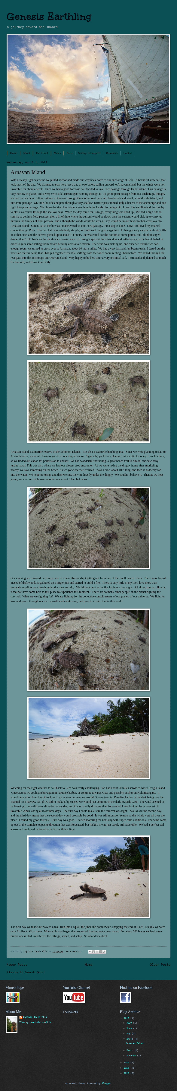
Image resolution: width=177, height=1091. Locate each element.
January (132, 1055)
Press (69, 152)
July (130, 1023)
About (26, 152)
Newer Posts (17, 965)
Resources (112, 152)
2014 (127, 1062)
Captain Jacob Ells (35, 1017)
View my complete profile (35, 1022)
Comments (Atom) (35, 972)
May (129, 1033)
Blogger (106, 1083)
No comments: (74, 951)
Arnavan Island (28, 172)
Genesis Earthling (49, 16)
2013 (127, 1068)
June (130, 1028)
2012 (127, 1073)
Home (13, 152)
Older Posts (160, 965)
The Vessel (42, 152)
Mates (57, 152)
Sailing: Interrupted (89, 152)
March (130, 1050)
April (130, 1039)
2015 (127, 1018)
